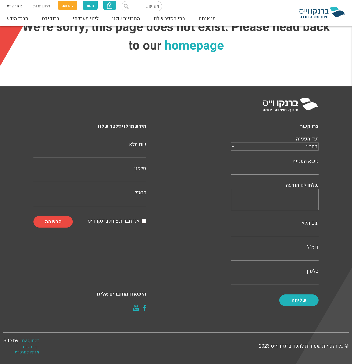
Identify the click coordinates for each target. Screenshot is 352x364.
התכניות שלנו (126, 18)
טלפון (275, 276)
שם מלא (275, 228)
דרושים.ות (41, 6)
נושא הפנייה (275, 166)
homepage (194, 46)
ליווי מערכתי (86, 18)
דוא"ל (275, 252)
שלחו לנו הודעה (275, 197)
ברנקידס (50, 18)
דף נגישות (31, 347)
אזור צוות (14, 6)
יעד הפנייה (275, 143)
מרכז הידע (17, 18)
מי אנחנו (207, 18)
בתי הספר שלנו (169, 18)
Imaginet (29, 340)
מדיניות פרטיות (27, 352)
